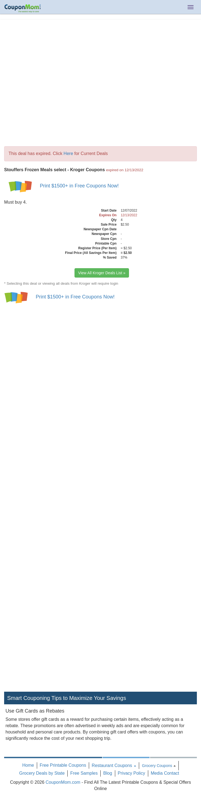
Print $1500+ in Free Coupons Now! (79, 186)
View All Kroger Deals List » (101, 273)
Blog (107, 773)
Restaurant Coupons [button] (114, 765)
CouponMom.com (63, 782)
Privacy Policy (131, 773)
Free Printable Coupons (63, 765)
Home (28, 765)
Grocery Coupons (157, 765)
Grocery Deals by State (42, 773)
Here (68, 153)
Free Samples (84, 773)
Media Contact (165, 773)
